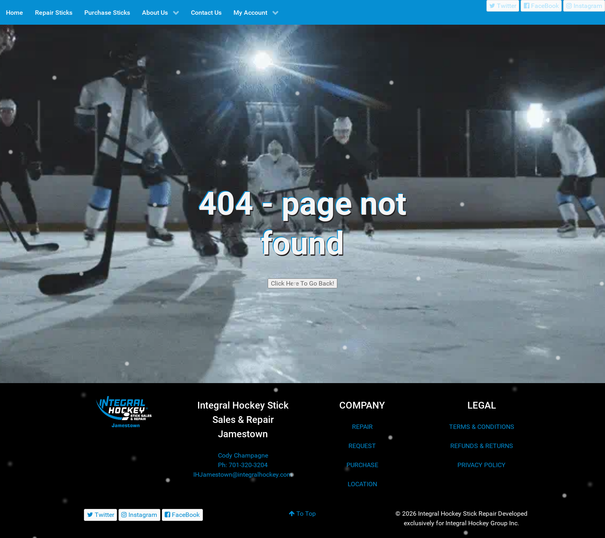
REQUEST (362, 446)
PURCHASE (362, 465)
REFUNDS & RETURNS (481, 446)
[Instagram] (584, 6)
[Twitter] (502, 6)
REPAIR (362, 426)
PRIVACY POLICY (481, 465)
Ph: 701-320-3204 (243, 465)
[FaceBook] (541, 6)
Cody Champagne (243, 455)
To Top (302, 513)
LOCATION (362, 484)
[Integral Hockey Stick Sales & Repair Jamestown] (124, 411)
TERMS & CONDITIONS (481, 426)
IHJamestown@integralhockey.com (242, 474)
